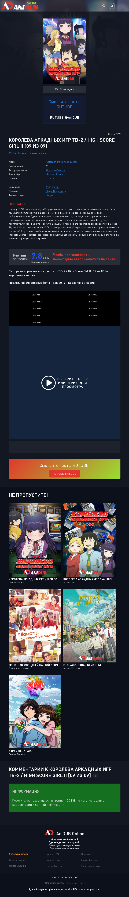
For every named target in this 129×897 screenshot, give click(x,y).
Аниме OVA (53, 853)
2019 (11, 153)
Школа (74, 161)
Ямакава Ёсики (54, 174)
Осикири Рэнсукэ (55, 170)
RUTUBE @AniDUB (64, 117)
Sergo (49, 195)
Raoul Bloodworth (56, 191)
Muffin (55, 186)
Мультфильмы (54, 865)
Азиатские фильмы (91, 865)
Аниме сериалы (38, 153)
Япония (22, 153)
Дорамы (85, 853)
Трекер (83, 882)
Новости (72, 882)
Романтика (63, 161)
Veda (48, 186)
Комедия (51, 161)
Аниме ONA (53, 859)
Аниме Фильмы (89, 859)
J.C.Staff (51, 178)
